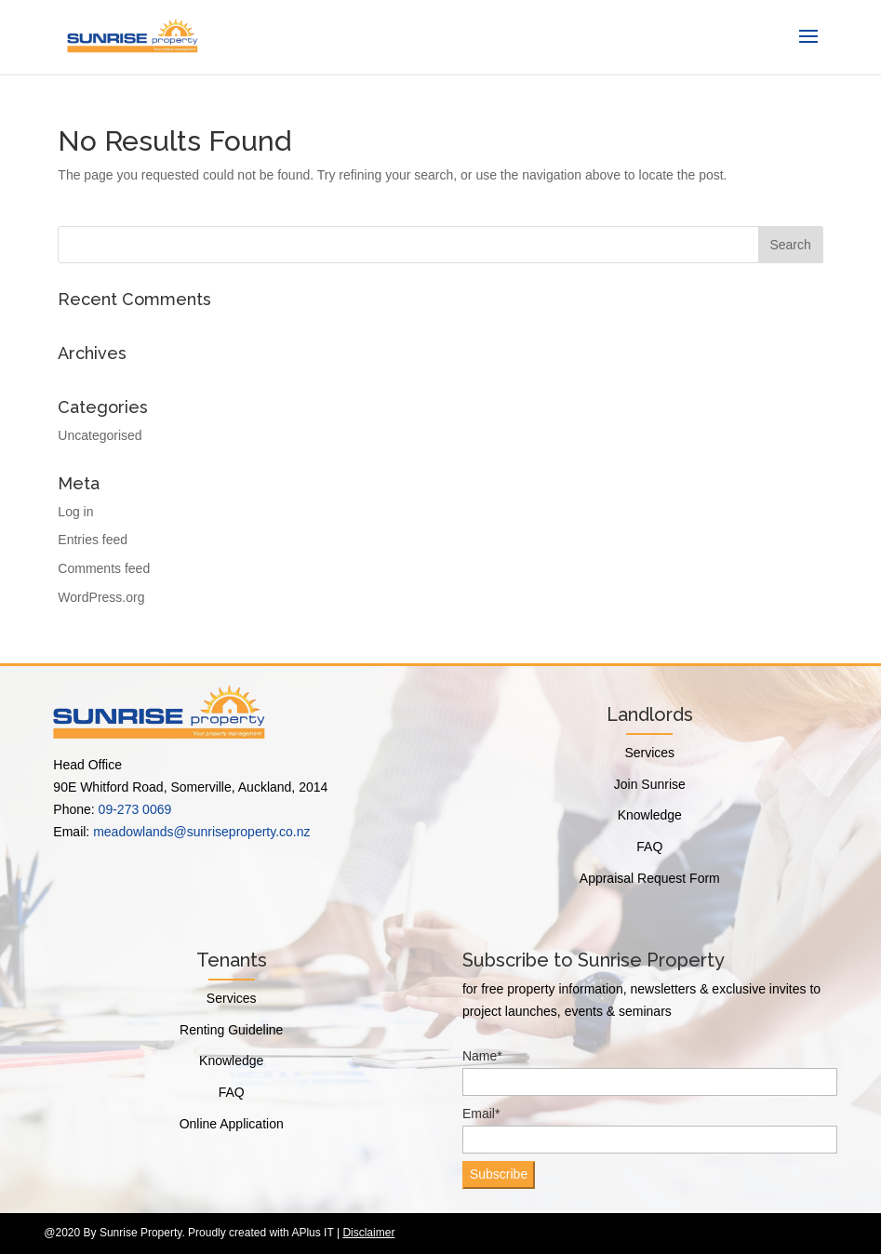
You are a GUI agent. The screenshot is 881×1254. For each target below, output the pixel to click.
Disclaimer (368, 1232)
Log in (75, 511)
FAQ (649, 846)
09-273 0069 (135, 809)
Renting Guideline (231, 1029)
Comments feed (104, 568)
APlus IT (312, 1232)
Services (649, 752)
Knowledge (650, 814)
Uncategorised (99, 435)
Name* (649, 1072)
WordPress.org (101, 597)
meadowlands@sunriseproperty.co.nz (201, 831)
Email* (649, 1130)
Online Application (232, 1123)
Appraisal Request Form (650, 878)
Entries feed (92, 539)
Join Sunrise (650, 784)
